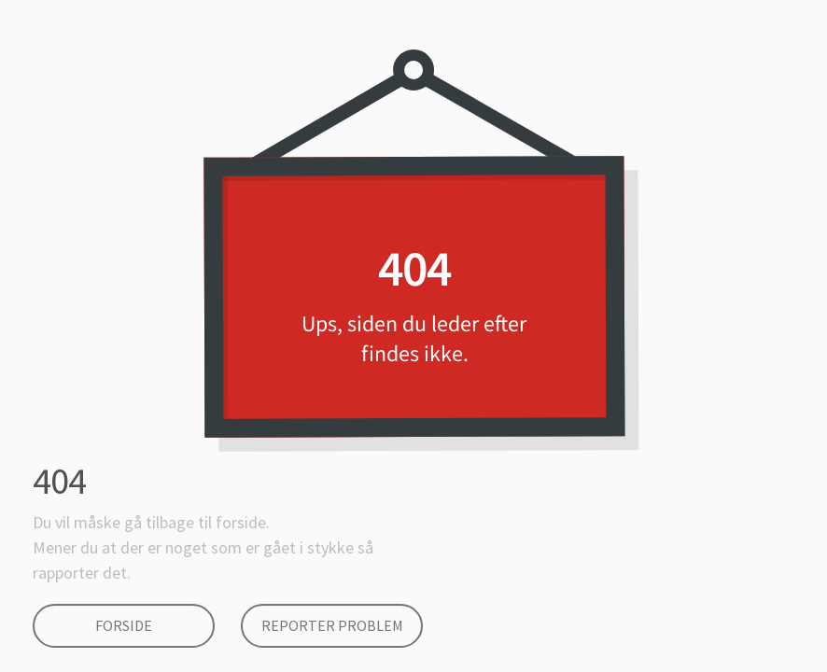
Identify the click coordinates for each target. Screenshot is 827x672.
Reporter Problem (322, 625)
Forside (92, 625)
